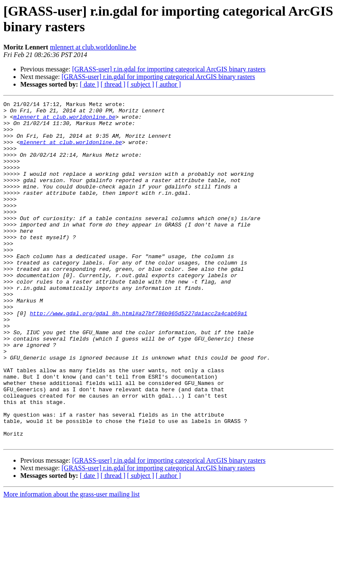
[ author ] (168, 84)
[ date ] (89, 84)
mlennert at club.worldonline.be (93, 47)
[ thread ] (113, 84)
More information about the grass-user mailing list (71, 562)
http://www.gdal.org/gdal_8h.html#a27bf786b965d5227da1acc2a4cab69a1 (138, 356)
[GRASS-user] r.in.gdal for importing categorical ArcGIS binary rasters (169, 69)
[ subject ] (140, 84)
